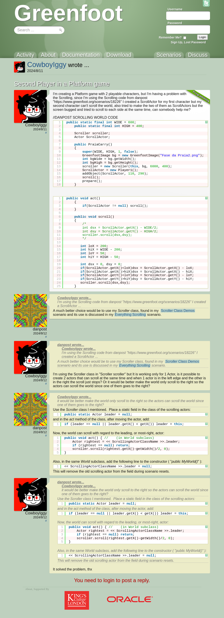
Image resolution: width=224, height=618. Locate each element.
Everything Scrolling (130, 314)
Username (175, 9)
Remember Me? (170, 37)
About (28, 589)
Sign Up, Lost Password (188, 42)
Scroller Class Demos (178, 311)
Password (175, 23)
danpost (40, 329)
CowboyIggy (46, 64)
